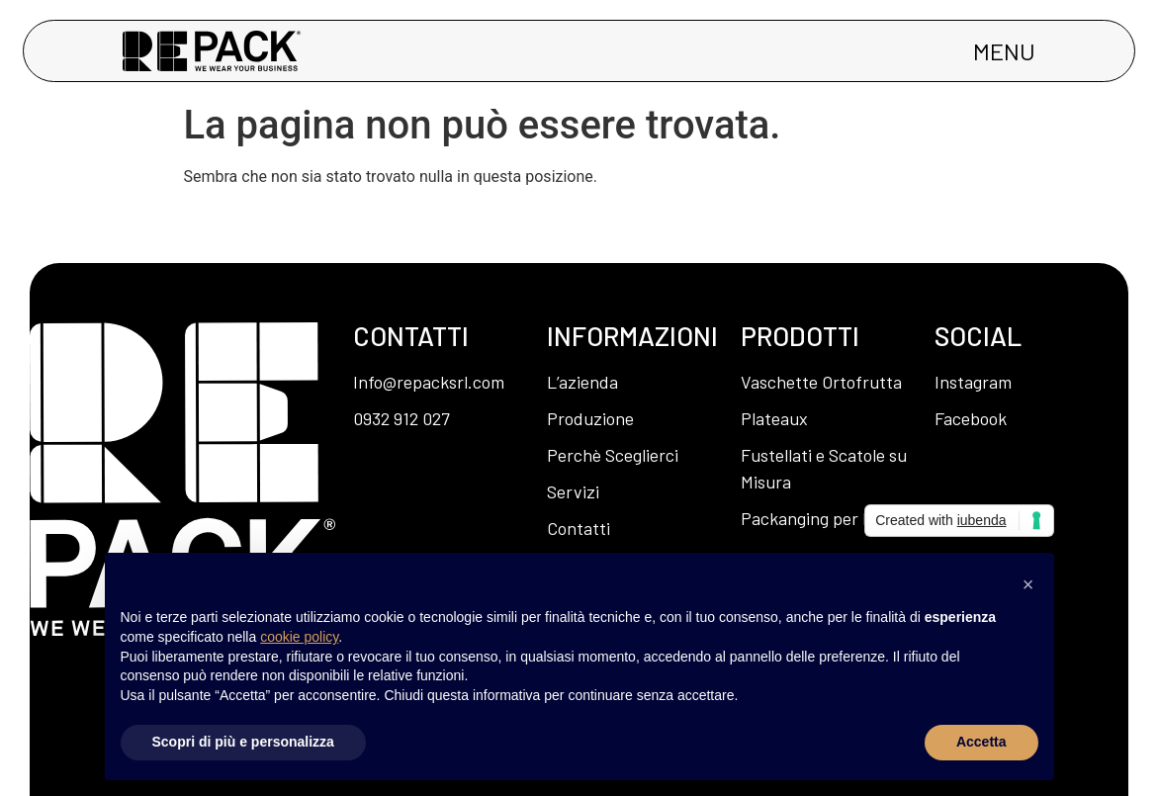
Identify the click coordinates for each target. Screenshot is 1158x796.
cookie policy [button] (299, 637)
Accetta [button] (981, 742)
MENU (1004, 51)
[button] (1028, 584)
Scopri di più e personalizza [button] (243, 742)
